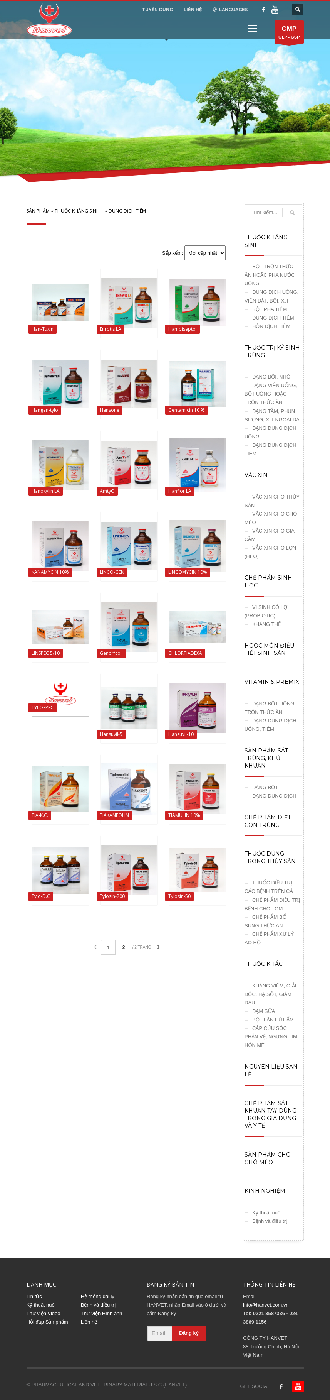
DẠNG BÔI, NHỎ (271, 377)
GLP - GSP (289, 34)
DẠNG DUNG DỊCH (274, 796)
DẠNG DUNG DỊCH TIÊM (270, 449)
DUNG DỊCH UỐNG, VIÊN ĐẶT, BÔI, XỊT (271, 296)
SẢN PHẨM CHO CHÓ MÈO (268, 1158)
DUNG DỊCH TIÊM (127, 211)
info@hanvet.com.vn (266, 1305)
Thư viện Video (43, 1313)
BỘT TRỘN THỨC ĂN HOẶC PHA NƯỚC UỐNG (270, 275)
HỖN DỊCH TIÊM (271, 326)
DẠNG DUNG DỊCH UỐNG (270, 432)
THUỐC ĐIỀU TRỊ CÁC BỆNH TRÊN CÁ (269, 887)
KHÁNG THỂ (266, 624)
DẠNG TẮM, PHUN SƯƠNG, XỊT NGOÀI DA (272, 415)
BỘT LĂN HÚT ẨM (273, 1020)
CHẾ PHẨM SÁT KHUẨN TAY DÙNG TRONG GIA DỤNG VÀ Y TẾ (270, 1114)
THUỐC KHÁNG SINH (77, 211)
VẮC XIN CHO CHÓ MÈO (271, 518)
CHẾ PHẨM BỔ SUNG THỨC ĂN (265, 921)
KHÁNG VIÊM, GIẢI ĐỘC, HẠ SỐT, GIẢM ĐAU (270, 994)
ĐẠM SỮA (263, 1011)
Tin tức (34, 1296)
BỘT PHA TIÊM (269, 309)
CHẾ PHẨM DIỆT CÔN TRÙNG (268, 821)
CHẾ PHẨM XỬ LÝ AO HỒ (269, 938)
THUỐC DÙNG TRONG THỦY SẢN (270, 857)
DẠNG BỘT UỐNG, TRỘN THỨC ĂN (270, 708)
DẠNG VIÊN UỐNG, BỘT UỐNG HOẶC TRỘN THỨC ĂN (271, 393)
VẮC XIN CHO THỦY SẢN (272, 501)
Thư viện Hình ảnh (101, 1313)
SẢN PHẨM (38, 211)
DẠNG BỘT (265, 787)
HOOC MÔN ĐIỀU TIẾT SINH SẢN (269, 649)
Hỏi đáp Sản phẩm (47, 1322)
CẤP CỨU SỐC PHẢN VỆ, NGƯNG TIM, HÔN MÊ (271, 1036)
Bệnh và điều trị (269, 1221)
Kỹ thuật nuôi (266, 1213)
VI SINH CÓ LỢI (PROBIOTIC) (267, 611)
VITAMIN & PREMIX (272, 681)
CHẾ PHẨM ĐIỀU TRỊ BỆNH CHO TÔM (272, 904)
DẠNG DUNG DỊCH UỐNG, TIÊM (270, 725)
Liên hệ (89, 1322)
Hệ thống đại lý (97, 1296)
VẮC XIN (256, 475)
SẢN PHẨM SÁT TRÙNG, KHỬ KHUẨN (266, 758)
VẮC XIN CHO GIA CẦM (269, 535)
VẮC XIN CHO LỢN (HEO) (270, 552)
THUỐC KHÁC (264, 963)
